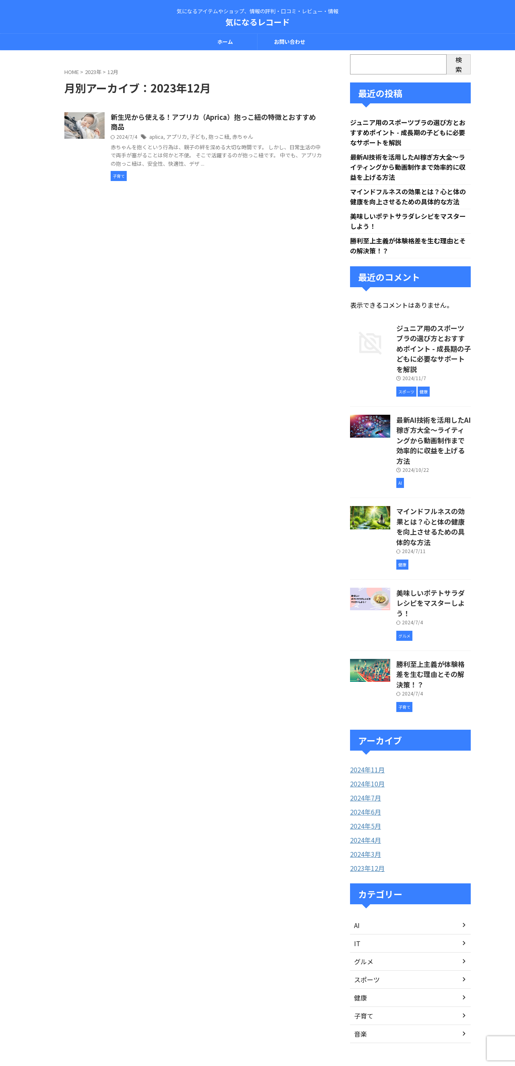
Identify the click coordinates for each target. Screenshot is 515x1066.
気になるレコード (257, 22)
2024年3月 (363, 787)
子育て (362, 948)
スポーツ (365, 912)
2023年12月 (365, 800)
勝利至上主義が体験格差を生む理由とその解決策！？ (433, 616)
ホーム (225, 41)
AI (356, 857)
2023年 (93, 72)
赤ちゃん (277, 138)
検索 (458, 64)
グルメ (362, 893)
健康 (359, 930)
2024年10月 (365, 718)
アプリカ (215, 138)
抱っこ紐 (255, 138)
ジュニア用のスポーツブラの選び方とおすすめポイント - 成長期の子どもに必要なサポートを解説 (408, 133)
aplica (196, 138)
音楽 (359, 966)
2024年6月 (363, 746)
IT (357, 875)
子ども (235, 138)
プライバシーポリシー (289, 1012)
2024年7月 (363, 732)
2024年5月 (363, 759)
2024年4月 (363, 773)
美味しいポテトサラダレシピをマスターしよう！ (433, 557)
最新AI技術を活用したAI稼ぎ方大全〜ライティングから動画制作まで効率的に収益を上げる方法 (408, 169)
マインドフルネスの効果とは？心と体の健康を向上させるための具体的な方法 (433, 494)
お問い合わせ (289, 41)
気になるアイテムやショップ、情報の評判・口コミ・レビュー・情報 (257, 1028)
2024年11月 (365, 705)
